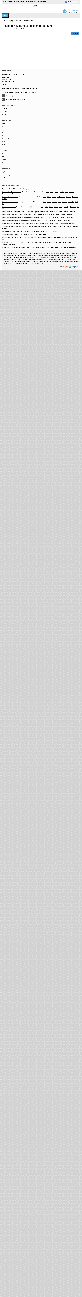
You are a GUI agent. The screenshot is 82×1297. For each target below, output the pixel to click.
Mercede (71, 237)
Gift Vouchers (6, 157)
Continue (75, 33)
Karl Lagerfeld (56, 202)
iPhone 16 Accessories (9, 220)
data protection (6, 133)
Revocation (5, 127)
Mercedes (5, 194)
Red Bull (11, 194)
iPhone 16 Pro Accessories (10, 214)
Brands (4, 154)
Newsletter (5, 181)
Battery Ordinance (7, 139)
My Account (5, 172)
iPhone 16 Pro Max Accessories (11, 212)
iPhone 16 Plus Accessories (10, 217)
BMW (51, 192)
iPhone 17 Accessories (9, 207)
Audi (47, 192)
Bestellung (5, 142)
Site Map (4, 115)
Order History (6, 175)
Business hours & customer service (12, 145)
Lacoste (71, 192)
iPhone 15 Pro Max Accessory (11, 223)
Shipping (4, 136)
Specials (4, 163)
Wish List (5, 178)
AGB (3, 124)
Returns (4, 112)
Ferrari (51, 223)
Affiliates (4, 160)
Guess (49, 202)
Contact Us (5, 109)
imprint (4, 130)
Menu (5, 15)
